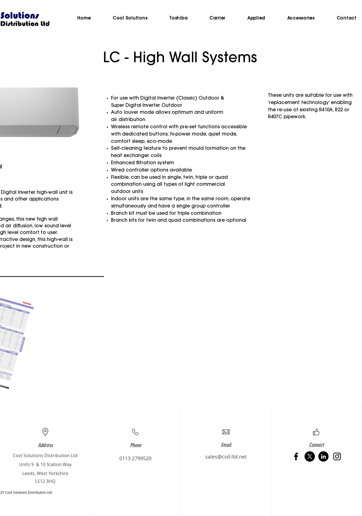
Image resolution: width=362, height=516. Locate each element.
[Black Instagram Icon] (337, 456)
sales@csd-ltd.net (226, 456)
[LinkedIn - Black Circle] (323, 456)
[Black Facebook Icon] (296, 456)
